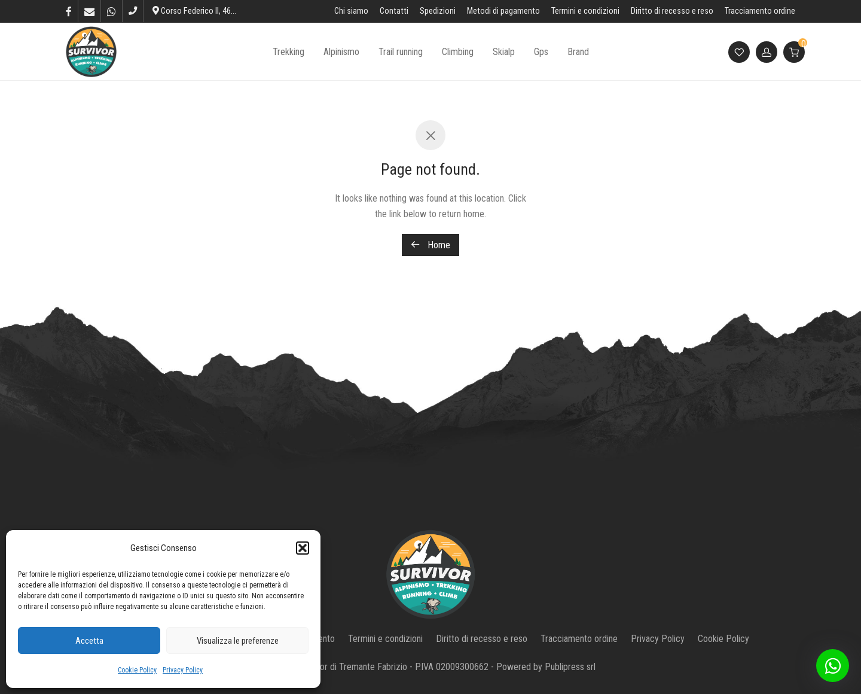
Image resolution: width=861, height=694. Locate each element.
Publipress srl (570, 666)
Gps (541, 51)
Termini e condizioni (585, 11)
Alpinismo (341, 51)
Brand (578, 51)
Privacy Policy (183, 670)
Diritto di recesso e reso (672, 11)
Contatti (394, 11)
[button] (303, 548)
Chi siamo (351, 11)
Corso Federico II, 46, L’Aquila (206, 11)
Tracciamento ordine (760, 11)
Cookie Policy (137, 670)
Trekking (288, 51)
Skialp (504, 51)
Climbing (458, 51)
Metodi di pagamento (503, 11)
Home (430, 245)
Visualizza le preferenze (238, 640)
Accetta (89, 640)
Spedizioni (438, 11)
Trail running (400, 51)
